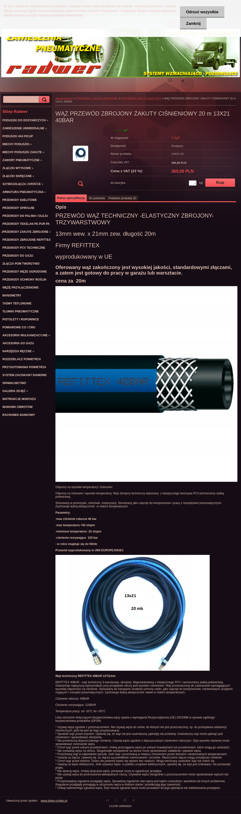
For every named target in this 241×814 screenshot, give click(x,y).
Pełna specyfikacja (71, 198)
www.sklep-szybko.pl (54, 800)
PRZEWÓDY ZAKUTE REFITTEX (141, 98)
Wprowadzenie (64, 98)
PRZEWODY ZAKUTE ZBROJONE (97, 98)
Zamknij (193, 23)
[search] (44, 99)
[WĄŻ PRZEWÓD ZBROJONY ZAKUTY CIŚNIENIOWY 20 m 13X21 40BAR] (80, 158)
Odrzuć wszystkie (202, 12)
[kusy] (192, 183)
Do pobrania (97, 198)
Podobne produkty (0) (122, 198)
